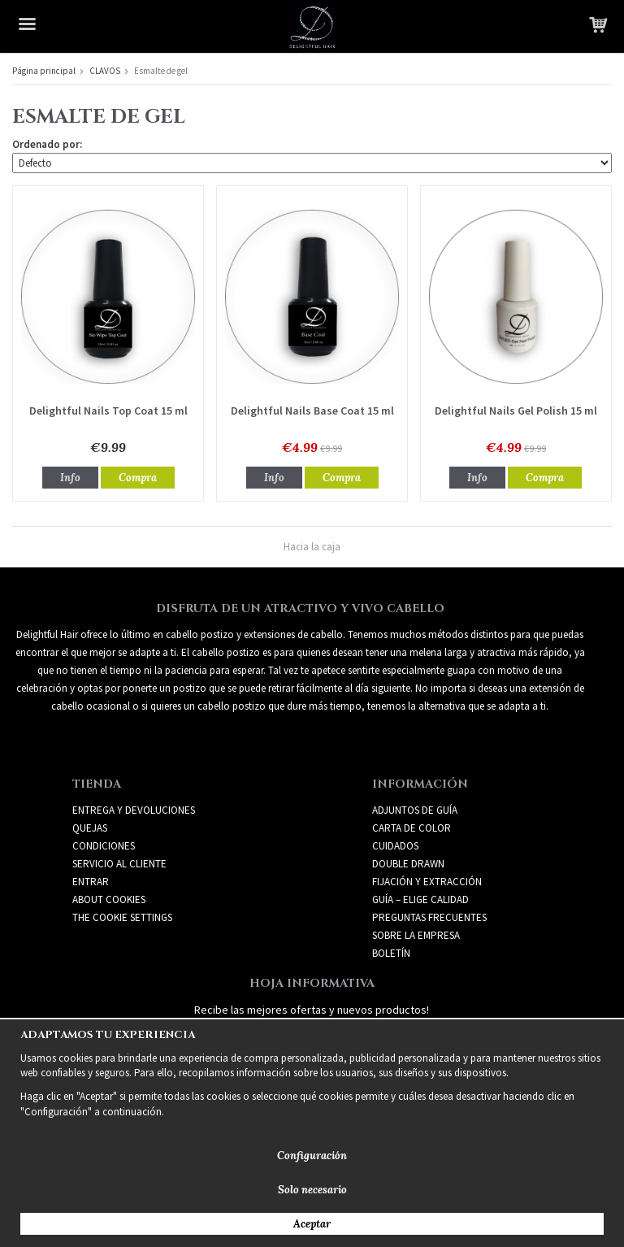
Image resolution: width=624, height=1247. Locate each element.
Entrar (90, 882)
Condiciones (103, 846)
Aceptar (312, 1224)
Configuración (312, 1155)
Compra (138, 477)
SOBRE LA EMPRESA (416, 935)
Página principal (44, 70)
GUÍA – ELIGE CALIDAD (420, 899)
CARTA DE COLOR (411, 828)
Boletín (391, 953)
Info (70, 477)
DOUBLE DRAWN (408, 864)
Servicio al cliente (119, 864)
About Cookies (108, 899)
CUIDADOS (395, 846)
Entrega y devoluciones (133, 810)
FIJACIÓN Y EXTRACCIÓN (427, 882)
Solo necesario (312, 1190)
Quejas (89, 828)
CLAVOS (104, 70)
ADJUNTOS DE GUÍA (414, 810)
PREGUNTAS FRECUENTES (429, 917)
